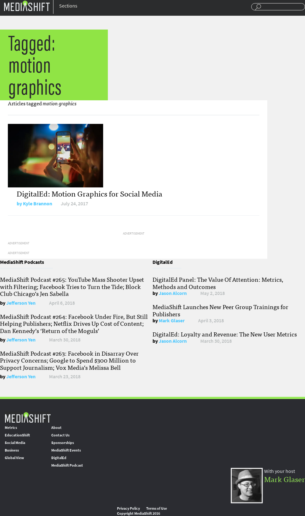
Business (12, 450)
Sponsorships (62, 442)
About (56, 427)
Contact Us (60, 435)
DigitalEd (58, 457)
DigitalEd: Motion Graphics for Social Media (89, 193)
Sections (68, 6)
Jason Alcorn (173, 293)
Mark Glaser (172, 320)
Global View (14, 457)
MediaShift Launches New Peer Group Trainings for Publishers (220, 310)
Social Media (15, 442)
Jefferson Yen (21, 303)
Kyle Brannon (37, 203)
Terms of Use (156, 508)
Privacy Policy (128, 508)
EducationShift (17, 435)
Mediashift (27, 5)
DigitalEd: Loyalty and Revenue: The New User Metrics (224, 334)
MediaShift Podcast (67, 465)
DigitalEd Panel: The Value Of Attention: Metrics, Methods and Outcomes (217, 283)
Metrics (11, 427)
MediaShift (28, 417)
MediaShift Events (66, 450)
